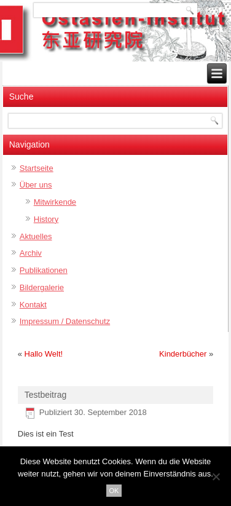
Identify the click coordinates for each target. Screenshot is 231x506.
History (46, 219)
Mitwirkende (55, 202)
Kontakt (33, 304)
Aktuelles (36, 236)
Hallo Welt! (44, 353)
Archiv (31, 253)
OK (114, 490)
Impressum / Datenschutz (65, 321)
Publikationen (44, 270)
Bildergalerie (42, 287)
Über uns (36, 184)
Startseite (36, 168)
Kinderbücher (182, 353)
